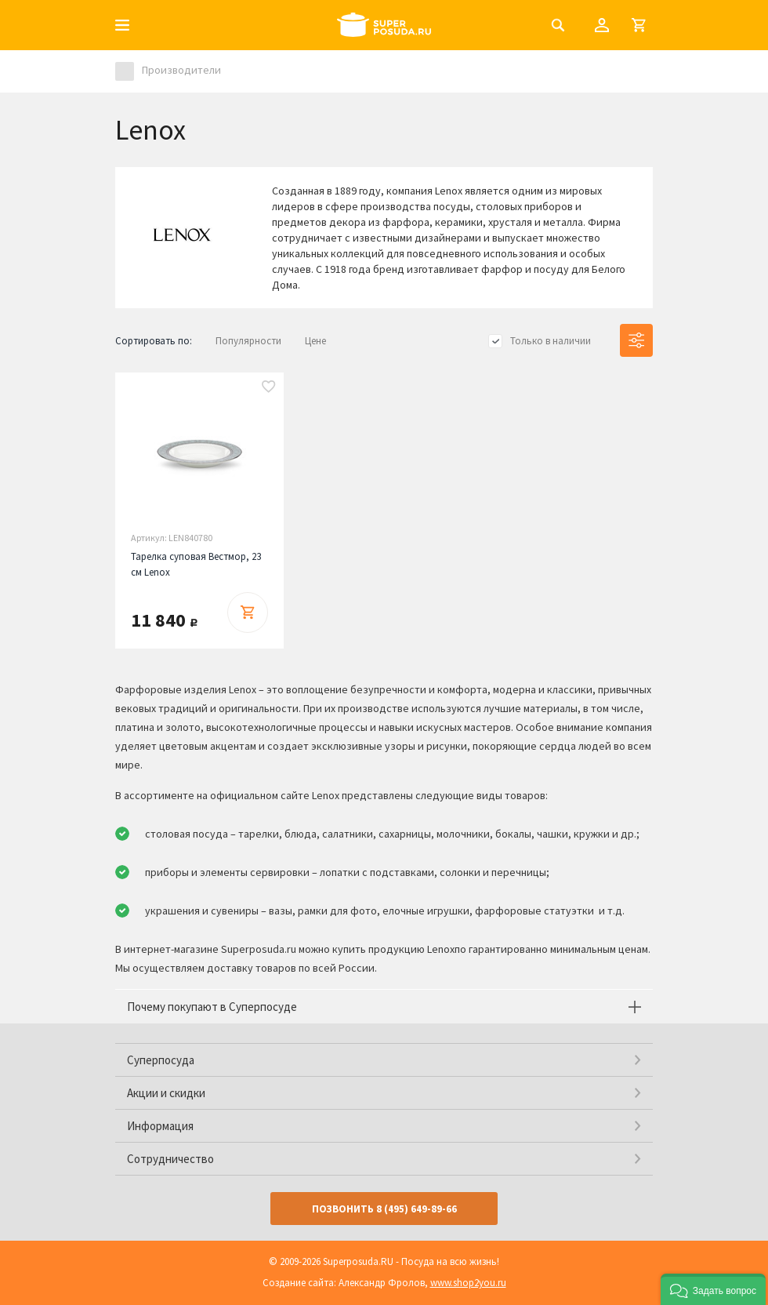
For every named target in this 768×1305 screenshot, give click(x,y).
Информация (160, 1125)
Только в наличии (550, 340)
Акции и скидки (166, 1092)
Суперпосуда (160, 1059)
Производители (181, 70)
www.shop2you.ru (468, 1282)
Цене (315, 340)
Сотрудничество (170, 1158)
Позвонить (384, 1209)
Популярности (248, 340)
